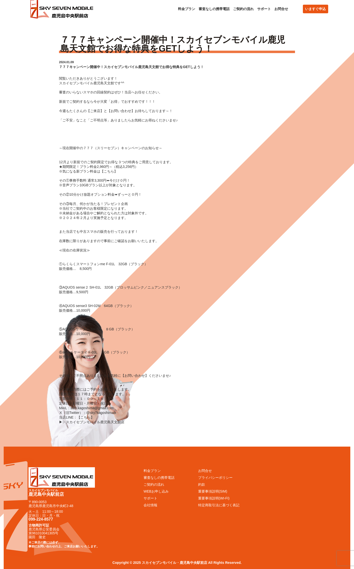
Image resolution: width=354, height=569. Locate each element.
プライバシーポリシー (215, 478)
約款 (201, 484)
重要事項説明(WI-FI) (214, 498)
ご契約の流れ (243, 9)
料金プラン (186, 9)
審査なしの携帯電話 (214, 9)
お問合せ (281, 9)
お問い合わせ (121, 111)
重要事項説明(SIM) (212, 491)
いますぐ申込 (315, 9)
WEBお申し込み (156, 491)
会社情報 (150, 505)
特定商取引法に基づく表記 (218, 505)
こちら (109, 171)
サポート (264, 9)
